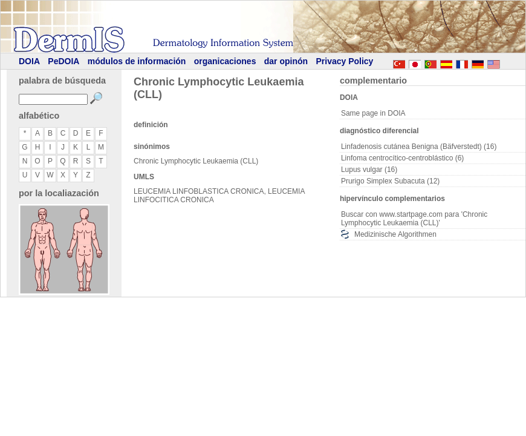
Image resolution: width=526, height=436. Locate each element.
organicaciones (225, 61)
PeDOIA (63, 61)
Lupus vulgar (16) (369, 169)
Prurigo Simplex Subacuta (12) (390, 181)
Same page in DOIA (373, 113)
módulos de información (137, 61)
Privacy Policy (344, 61)
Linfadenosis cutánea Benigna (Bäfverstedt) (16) (419, 146)
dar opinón (286, 61)
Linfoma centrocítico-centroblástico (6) (402, 158)
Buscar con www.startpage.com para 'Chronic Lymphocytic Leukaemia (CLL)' (414, 218)
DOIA (29, 61)
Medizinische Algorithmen (395, 234)
